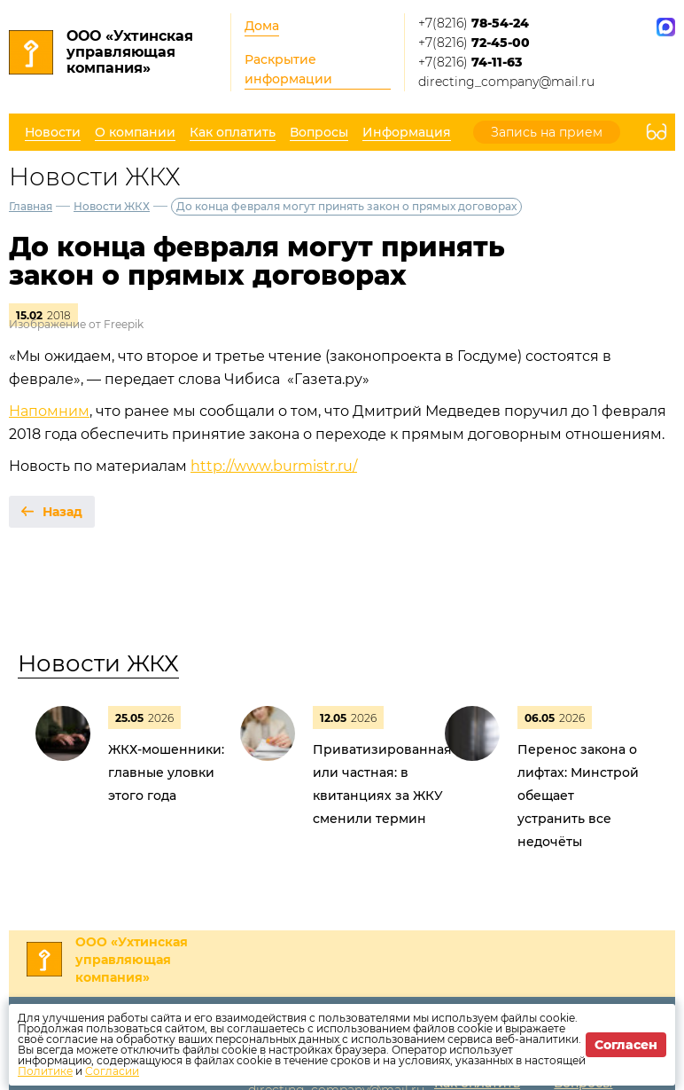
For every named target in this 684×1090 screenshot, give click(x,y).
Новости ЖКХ (112, 206)
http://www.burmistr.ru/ (273, 466)
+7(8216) (473, 23)
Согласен (626, 1045)
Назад (62, 512)
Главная (30, 206)
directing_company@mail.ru (506, 82)
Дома (262, 26)
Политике (45, 1071)
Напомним (49, 411)
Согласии (112, 1071)
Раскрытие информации (288, 69)
